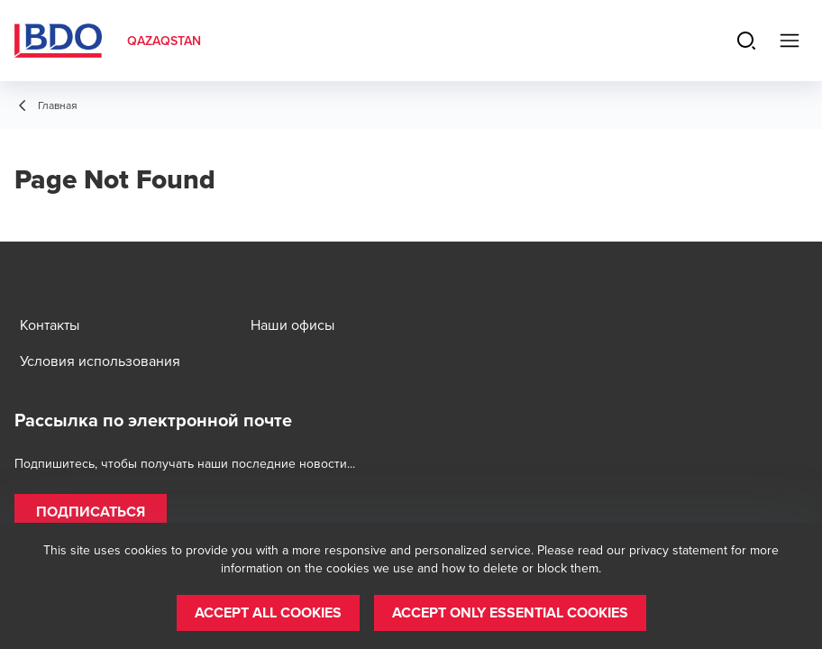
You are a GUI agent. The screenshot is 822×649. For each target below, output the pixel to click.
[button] (90, 512)
